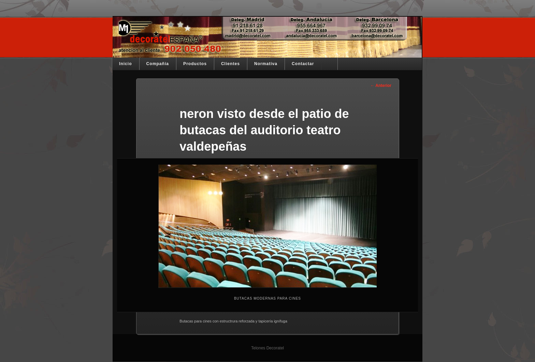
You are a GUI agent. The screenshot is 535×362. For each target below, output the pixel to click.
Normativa (265, 63)
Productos (195, 63)
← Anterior (380, 85)
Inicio (125, 63)
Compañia (157, 63)
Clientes (230, 63)
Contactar (303, 63)
